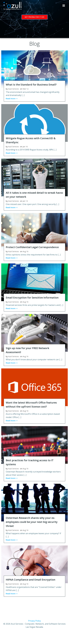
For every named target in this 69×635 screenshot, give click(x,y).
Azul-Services (13, 89)
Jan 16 (25, 146)
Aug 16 (25, 251)
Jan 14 (25, 201)
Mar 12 (25, 89)
